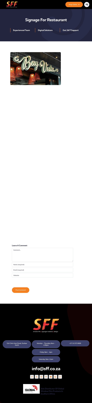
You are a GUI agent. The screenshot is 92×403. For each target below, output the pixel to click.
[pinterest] (46, 377)
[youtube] (51, 377)
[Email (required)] (42, 270)
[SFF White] (12, 2)
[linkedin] (55, 377)
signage (45, 105)
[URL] (42, 275)
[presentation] (25, 282)
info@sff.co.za (46, 368)
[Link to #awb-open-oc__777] (86, 4)
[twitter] (37, 377)
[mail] (60, 377)
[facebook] (32, 377)
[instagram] (41, 377)
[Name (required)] (42, 264)
